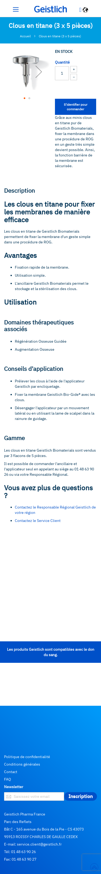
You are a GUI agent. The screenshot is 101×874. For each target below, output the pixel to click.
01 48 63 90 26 (23, 851)
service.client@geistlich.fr (39, 844)
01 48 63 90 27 (24, 859)
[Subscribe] (80, 796)
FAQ (7, 779)
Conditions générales (22, 764)
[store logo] (50, 9)
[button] (86, 10)
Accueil (25, 36)
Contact (10, 771)
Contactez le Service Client (38, 520)
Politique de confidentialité (27, 756)
